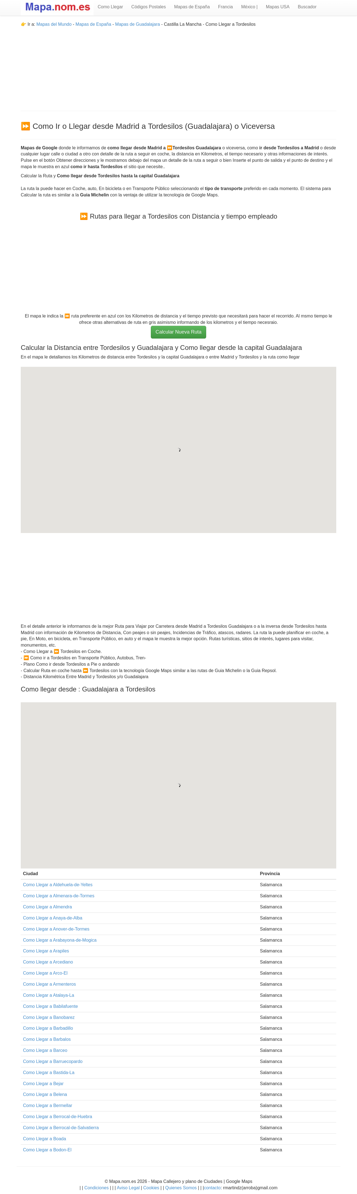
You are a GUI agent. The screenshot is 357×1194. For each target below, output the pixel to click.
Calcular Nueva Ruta (178, 332)
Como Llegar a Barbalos (47, 1039)
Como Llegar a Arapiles (46, 951)
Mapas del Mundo (53, 24)
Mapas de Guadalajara (137, 24)
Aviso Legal (128, 1187)
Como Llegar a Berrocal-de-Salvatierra (61, 1127)
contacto (212, 1187)
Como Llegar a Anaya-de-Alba (52, 918)
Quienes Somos (181, 1187)
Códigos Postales (148, 6)
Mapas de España (192, 6)
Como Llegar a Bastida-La (48, 1072)
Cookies (152, 1187)
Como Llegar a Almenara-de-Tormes (58, 895)
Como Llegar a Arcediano (48, 962)
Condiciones (96, 1187)
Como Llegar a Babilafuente (50, 1006)
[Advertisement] (178, 66)
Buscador (307, 6)
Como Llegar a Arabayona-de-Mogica (60, 940)
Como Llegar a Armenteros (49, 984)
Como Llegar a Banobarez (49, 1017)
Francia (225, 6)
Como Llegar (110, 6)
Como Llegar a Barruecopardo (52, 1061)
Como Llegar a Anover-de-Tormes (56, 929)
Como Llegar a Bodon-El (47, 1149)
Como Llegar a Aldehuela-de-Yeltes (57, 884)
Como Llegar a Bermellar (47, 1105)
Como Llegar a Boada (44, 1138)
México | (249, 6)
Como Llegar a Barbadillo (48, 1028)
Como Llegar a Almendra (47, 907)
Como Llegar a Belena (45, 1094)
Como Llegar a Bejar (43, 1083)
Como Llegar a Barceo (45, 1050)
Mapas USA (277, 6)
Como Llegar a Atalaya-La (48, 995)
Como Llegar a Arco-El (45, 973)
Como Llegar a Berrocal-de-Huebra (57, 1116)
